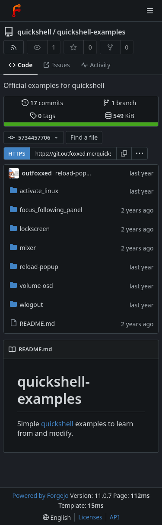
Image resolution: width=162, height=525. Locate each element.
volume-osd (31, 285)
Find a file (84, 137)
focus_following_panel (46, 210)
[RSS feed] (13, 47)
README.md (32, 323)
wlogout (26, 304)
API (114, 517)
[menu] (139, 153)
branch (119, 103)
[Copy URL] (124, 153)
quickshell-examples (91, 32)
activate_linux (34, 191)
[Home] (16, 11)
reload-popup (34, 266)
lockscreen (30, 229)
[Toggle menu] (150, 11)
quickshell (34, 32)
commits (42, 103)
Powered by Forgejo (40, 495)
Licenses (90, 517)
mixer (23, 248)
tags (42, 116)
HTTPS (16, 153)
